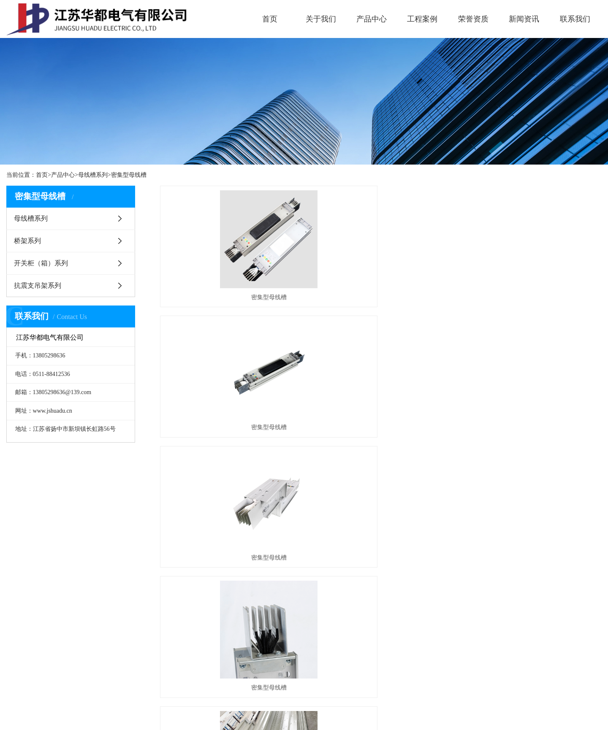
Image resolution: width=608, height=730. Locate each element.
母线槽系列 (93, 175)
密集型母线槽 (129, 175)
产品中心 (371, 19)
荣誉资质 (473, 19)
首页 (269, 19)
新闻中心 (307, 586)
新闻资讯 (524, 19)
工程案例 (422, 19)
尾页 (430, 484)
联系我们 (575, 19)
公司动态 (304, 611)
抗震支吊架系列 (37, 285)
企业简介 (18, 611)
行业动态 (304, 624)
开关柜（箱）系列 (41, 263)
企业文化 (18, 624)
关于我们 (321, 19)
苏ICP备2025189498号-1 (341, 716)
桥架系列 (27, 240)
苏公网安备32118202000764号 (416, 716)
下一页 (403, 484)
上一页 (358, 484)
